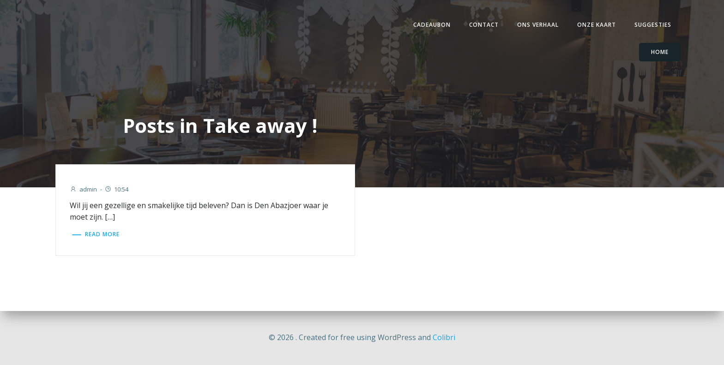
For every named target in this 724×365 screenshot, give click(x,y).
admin (83, 189)
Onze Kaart (596, 25)
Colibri (444, 337)
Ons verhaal (538, 25)
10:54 (116, 189)
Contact (484, 25)
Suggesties (652, 25)
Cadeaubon (432, 25)
